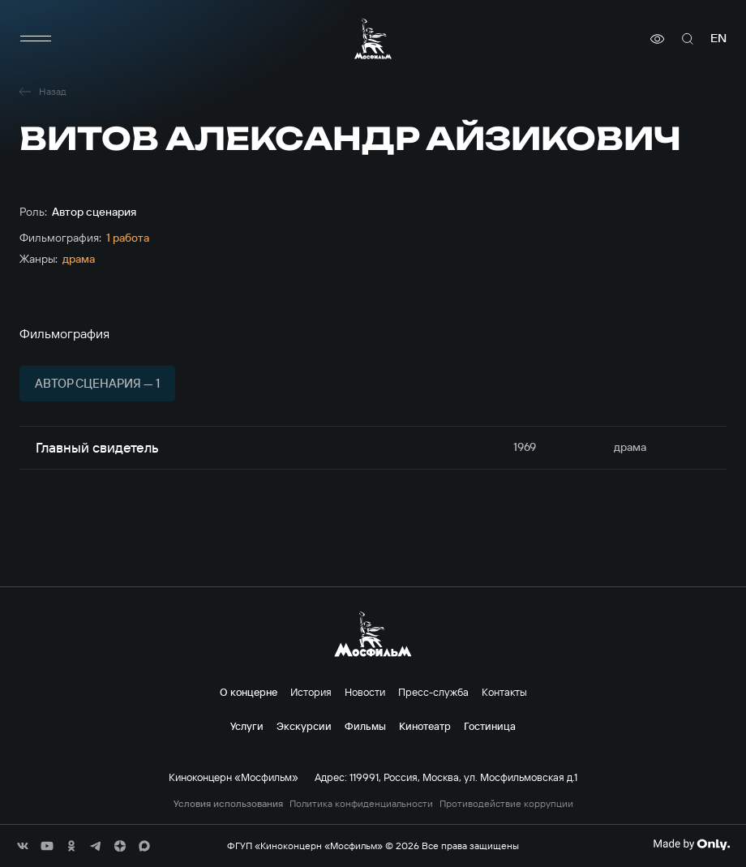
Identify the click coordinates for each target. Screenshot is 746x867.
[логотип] (373, 38)
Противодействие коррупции (506, 803)
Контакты (504, 691)
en (718, 38)
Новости (365, 691)
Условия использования (228, 803)
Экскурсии (304, 725)
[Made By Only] (691, 844)
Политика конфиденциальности (361, 803)
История (311, 691)
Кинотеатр (425, 725)
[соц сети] (22, 845)
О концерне (248, 691)
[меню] (35, 39)
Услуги (247, 725)
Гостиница (490, 725)
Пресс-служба (433, 691)
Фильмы (365, 725)
